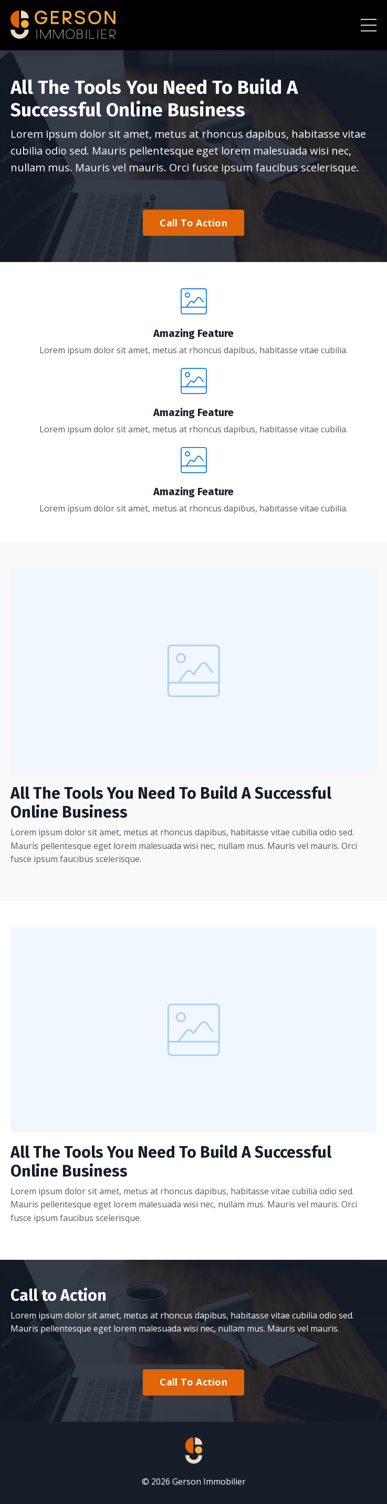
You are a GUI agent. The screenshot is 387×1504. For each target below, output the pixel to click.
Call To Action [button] (193, 222)
